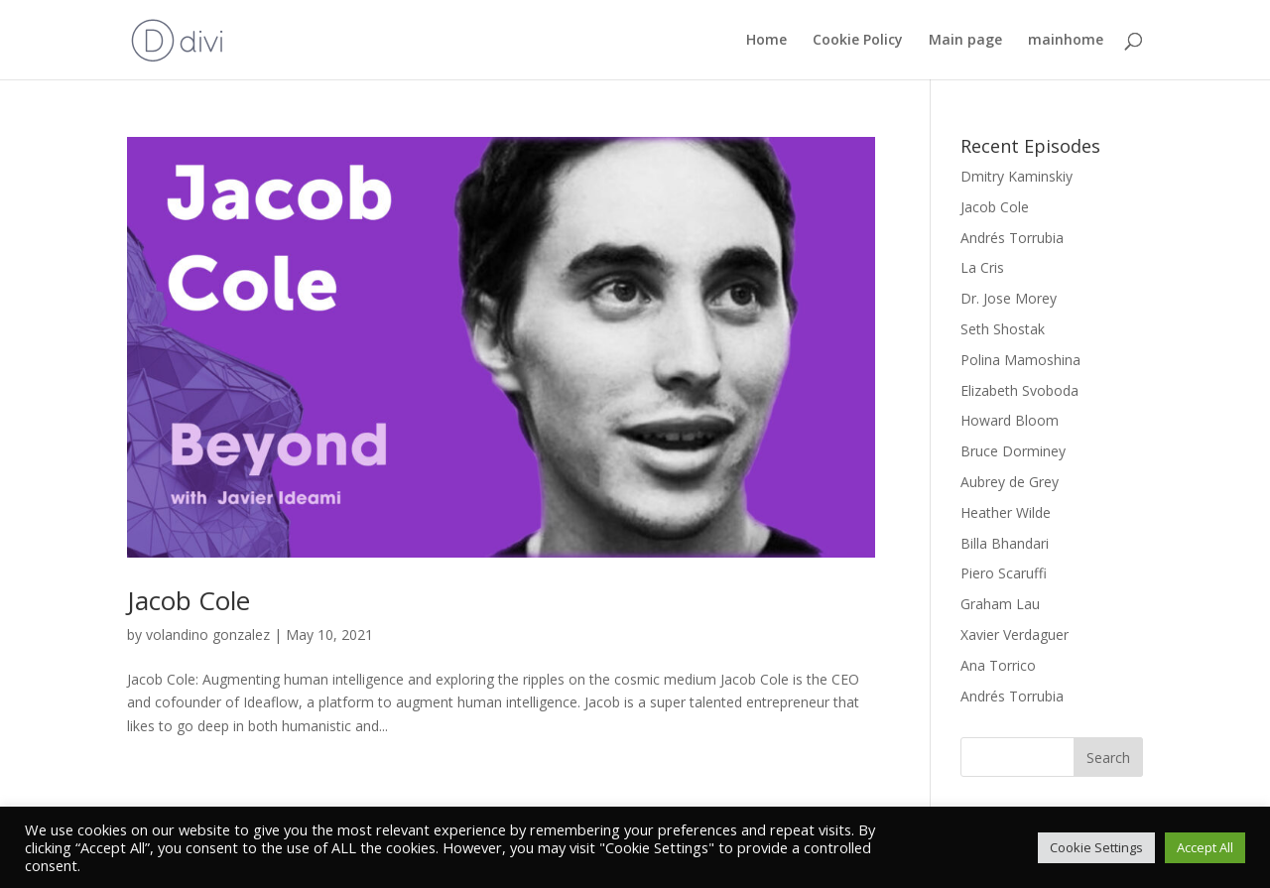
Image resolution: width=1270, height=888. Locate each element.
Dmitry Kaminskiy (1016, 176)
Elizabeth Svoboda (1019, 390)
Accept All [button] (1205, 847)
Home (766, 41)
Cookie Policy (858, 41)
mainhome (1065, 41)
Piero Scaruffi (1003, 573)
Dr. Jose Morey (1008, 298)
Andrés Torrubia (1012, 237)
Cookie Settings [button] (1096, 847)
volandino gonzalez (208, 634)
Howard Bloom (1009, 420)
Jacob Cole (188, 600)
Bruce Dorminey (1013, 451)
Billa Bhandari (1004, 543)
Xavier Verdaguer (1014, 634)
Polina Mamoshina (1020, 359)
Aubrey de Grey (1009, 481)
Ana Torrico (998, 665)
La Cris (982, 267)
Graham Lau (1000, 603)
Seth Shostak (1002, 328)
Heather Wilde (1005, 512)
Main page (965, 41)
